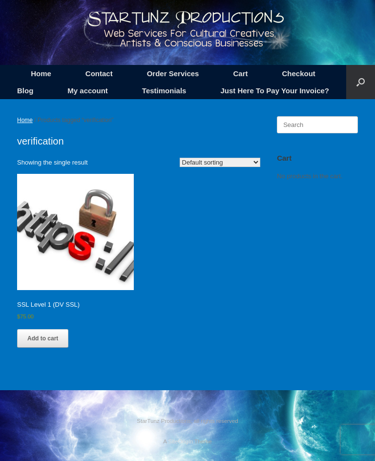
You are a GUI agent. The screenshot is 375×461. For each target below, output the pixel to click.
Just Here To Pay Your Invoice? (274, 90)
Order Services (173, 73)
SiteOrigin (180, 441)
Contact (99, 73)
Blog (25, 90)
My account (87, 90)
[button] (360, 82)
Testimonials (164, 90)
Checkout (298, 73)
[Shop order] (220, 162)
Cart (240, 73)
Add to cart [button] (42, 338)
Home (41, 73)
